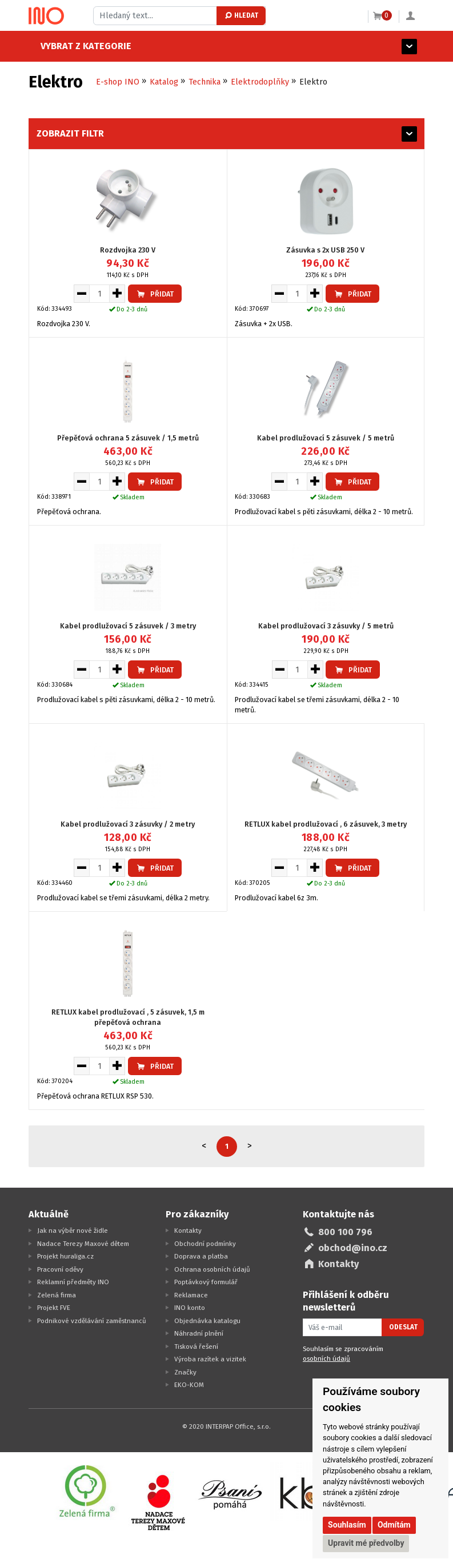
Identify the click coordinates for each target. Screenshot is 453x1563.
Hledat (240, 15)
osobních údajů (326, 1358)
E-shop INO (117, 82)
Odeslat (403, 1327)
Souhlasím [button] (347, 1524)
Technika (205, 82)
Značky (185, 1372)
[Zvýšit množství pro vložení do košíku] (117, 293)
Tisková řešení (196, 1346)
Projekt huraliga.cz (65, 1256)
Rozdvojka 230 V (127, 250)
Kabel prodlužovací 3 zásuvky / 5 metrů (326, 626)
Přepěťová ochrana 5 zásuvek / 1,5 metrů (128, 438)
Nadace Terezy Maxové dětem (83, 1244)
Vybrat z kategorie (74, 46)
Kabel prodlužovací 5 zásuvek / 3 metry (128, 626)
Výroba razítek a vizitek (210, 1359)
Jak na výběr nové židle (72, 1231)
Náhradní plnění (198, 1333)
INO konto (189, 1308)
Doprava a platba (201, 1256)
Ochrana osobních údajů (212, 1269)
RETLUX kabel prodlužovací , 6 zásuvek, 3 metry (325, 824)
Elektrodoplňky (260, 82)
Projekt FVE (53, 1308)
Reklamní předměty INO (73, 1282)
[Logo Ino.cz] (46, 16)
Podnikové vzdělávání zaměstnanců (91, 1321)
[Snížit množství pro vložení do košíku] (81, 293)
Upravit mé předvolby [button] (366, 1543)
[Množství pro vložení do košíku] (99, 293)
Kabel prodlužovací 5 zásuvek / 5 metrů (325, 438)
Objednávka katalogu (207, 1321)
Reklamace (191, 1295)
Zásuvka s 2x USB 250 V (325, 250)
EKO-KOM (189, 1385)
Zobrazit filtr (70, 133)
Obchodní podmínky (205, 1244)
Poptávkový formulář (206, 1282)
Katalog (164, 82)
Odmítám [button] (394, 1524)
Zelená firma (56, 1295)
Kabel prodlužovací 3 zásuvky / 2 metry (128, 824)
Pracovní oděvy (60, 1269)
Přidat (155, 294)
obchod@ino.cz (352, 1248)
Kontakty (188, 1231)
